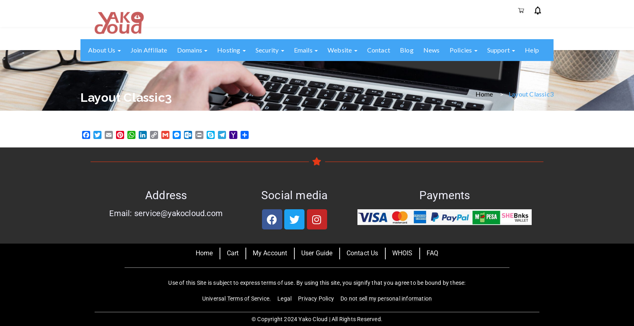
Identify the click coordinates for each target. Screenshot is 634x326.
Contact (378, 50)
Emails (306, 50)
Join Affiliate (149, 50)
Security (270, 50)
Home (484, 93)
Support (501, 50)
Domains (192, 50)
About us (104, 50)
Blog (407, 50)
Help (532, 50)
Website (342, 50)
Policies (464, 50)
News (431, 50)
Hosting (231, 50)
